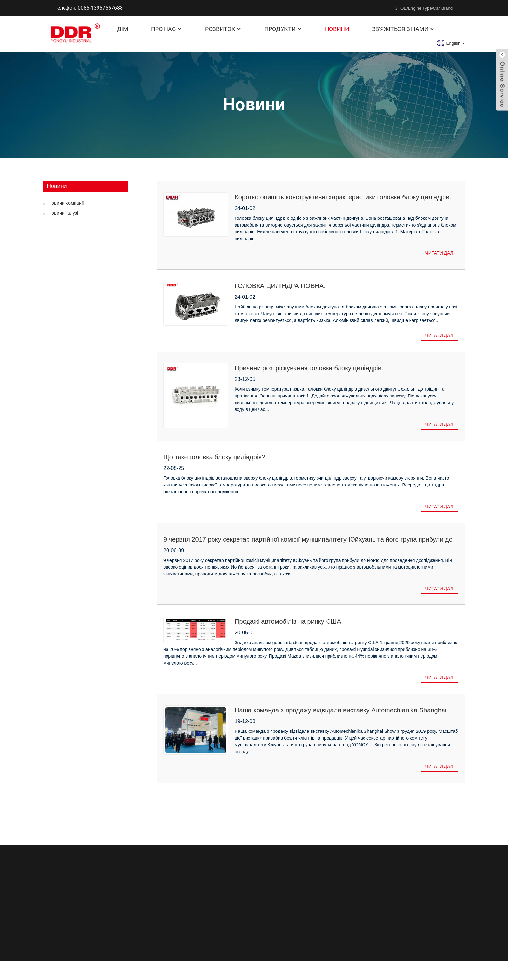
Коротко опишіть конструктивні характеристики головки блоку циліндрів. (343, 197)
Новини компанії (66, 203)
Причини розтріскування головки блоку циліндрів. (309, 368)
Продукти (283, 29)
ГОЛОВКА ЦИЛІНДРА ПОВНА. (280, 285)
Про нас (166, 29)
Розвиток (223, 29)
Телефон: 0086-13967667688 (88, 8)
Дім (122, 29)
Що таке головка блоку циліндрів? (214, 457)
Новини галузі (63, 213)
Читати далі (439, 253)
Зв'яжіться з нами (403, 29)
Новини (337, 29)
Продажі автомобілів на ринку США (288, 621)
